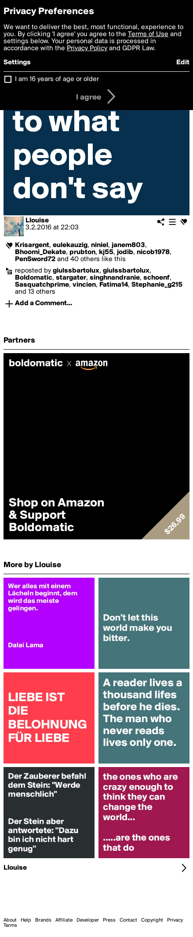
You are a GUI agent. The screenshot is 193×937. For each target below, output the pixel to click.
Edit (182, 62)
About (10, 920)
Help (26, 920)
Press (109, 920)
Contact (128, 920)
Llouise (37, 220)
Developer (87, 920)
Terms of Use (148, 34)
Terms (10, 925)
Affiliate (64, 920)
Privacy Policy (87, 48)
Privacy (175, 920)
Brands (43, 920)
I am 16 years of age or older (57, 79)
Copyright (152, 920)
